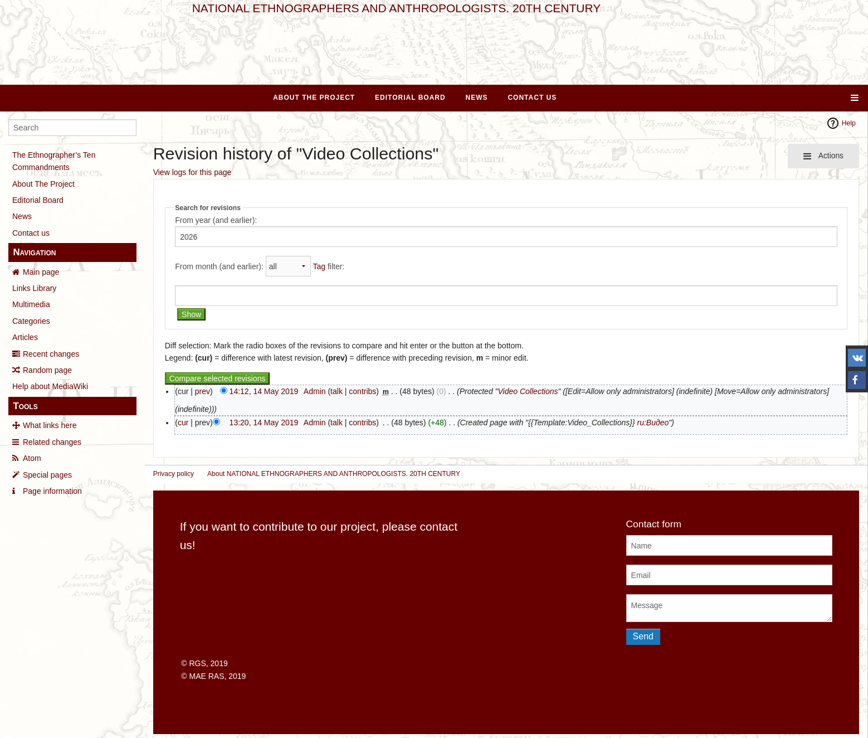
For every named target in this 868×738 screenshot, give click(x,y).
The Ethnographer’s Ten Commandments (53, 161)
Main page (41, 272)
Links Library (34, 288)
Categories (31, 321)
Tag (319, 266)
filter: (328, 266)
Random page (47, 370)
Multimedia (31, 304)
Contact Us (532, 97)
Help (849, 123)
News (477, 97)
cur (183, 422)
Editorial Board (410, 97)
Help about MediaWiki (50, 386)
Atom (32, 458)
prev (202, 391)
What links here (49, 425)
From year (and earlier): (216, 220)
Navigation (34, 252)
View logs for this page (192, 172)
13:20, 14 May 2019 (264, 422)
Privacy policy (173, 474)
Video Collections (528, 391)
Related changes (52, 442)
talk (336, 391)
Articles (25, 337)
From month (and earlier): (219, 266)
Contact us (31, 233)
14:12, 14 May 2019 (264, 391)
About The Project (314, 97)
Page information (52, 491)
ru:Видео (653, 422)
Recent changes (51, 353)
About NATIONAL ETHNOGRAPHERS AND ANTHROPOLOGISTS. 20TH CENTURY (333, 474)
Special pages (47, 474)
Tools (25, 406)
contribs (362, 391)
